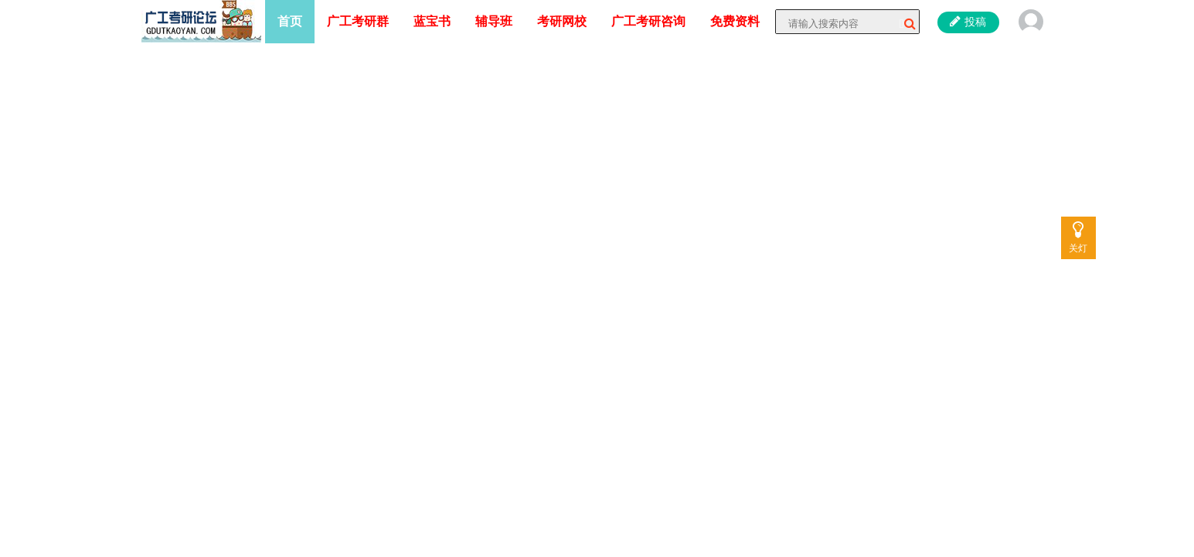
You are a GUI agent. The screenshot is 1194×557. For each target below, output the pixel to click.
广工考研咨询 (648, 21)
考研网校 (562, 21)
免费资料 (735, 21)
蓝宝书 (432, 21)
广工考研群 (358, 21)
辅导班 (493, 21)
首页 (289, 21)
